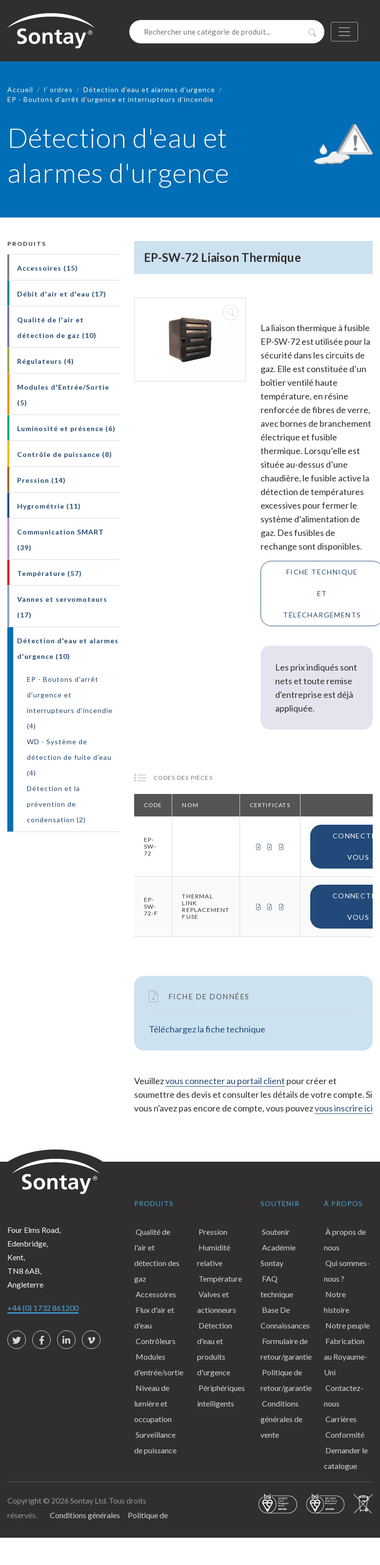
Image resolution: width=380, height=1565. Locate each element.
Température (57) (49, 573)
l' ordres (58, 89)
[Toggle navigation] (344, 31)
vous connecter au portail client (225, 1080)
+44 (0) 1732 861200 (43, 1307)
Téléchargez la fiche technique (207, 1029)
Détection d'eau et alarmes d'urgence (149, 89)
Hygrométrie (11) (49, 506)
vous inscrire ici (344, 1108)
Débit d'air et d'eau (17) (61, 294)
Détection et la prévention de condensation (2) (56, 804)
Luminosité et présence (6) (66, 428)
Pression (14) (41, 480)
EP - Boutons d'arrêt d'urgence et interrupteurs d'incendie (110, 99)
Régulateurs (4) (45, 361)
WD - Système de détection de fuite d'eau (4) (69, 757)
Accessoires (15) (47, 268)
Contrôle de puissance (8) (64, 454)
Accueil (20, 89)
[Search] (226, 31)
